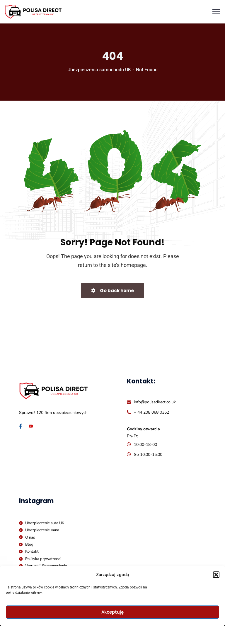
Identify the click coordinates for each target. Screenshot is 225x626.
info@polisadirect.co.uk (155, 402)
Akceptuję (112, 612)
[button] (216, 575)
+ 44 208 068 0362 (151, 412)
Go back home (112, 290)
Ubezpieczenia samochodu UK (99, 69)
